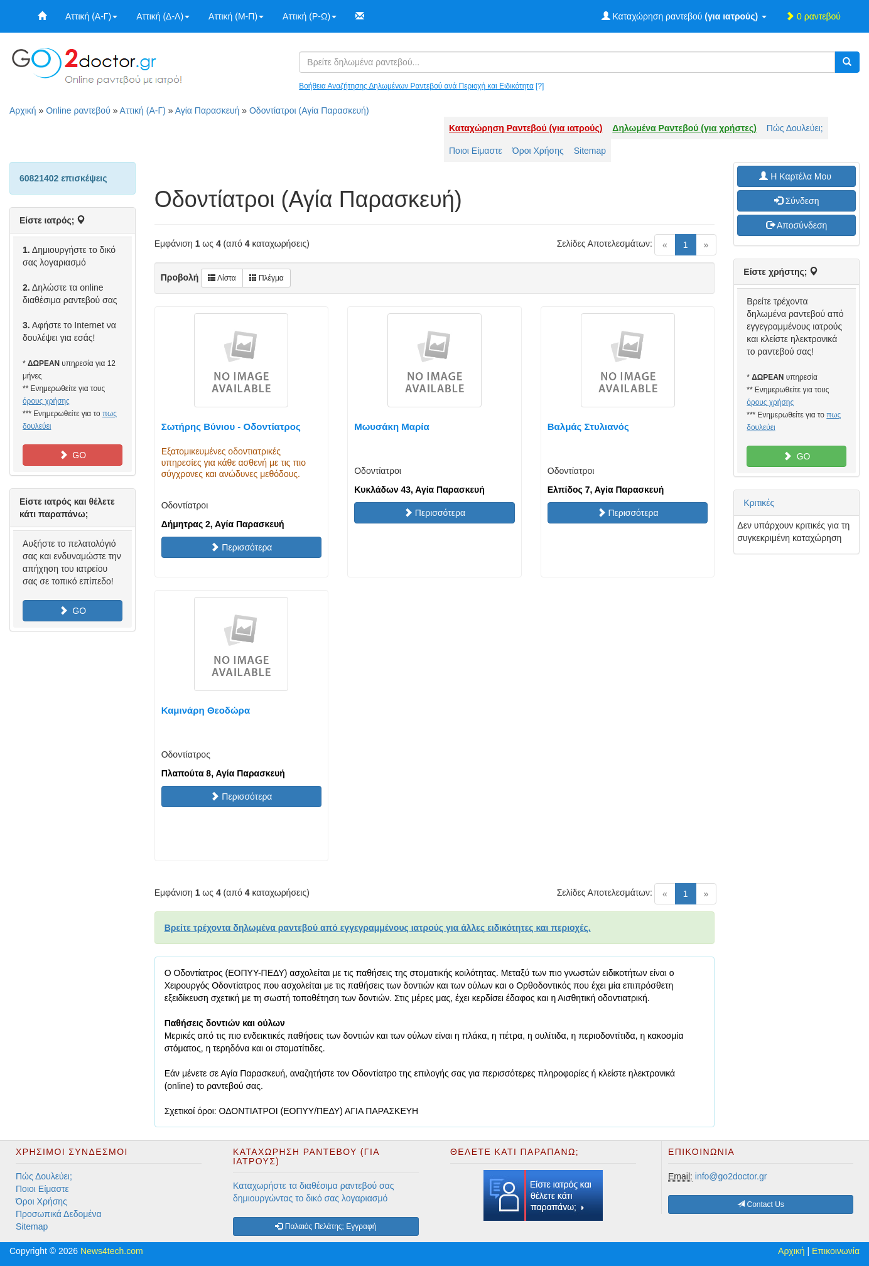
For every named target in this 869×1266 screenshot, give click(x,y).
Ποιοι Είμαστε (475, 151)
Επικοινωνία (836, 1251)
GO (73, 455)
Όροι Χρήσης (538, 151)
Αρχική (22, 110)
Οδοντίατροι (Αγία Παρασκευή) (309, 110)
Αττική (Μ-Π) (236, 16)
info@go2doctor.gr (731, 1176)
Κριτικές (758, 503)
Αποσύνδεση (796, 225)
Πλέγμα (266, 278)
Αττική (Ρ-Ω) (310, 16)
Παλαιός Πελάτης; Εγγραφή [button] (325, 1226)
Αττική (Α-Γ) (91, 16)
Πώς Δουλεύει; (795, 128)
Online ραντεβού (78, 110)
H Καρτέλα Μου (796, 176)
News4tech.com (111, 1251)
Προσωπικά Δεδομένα (59, 1214)
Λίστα (221, 278)
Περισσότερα (241, 547)
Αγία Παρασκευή (207, 110)
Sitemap (590, 151)
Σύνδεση (796, 201)
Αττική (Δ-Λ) (163, 16)
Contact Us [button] (760, 1204)
